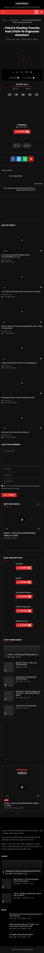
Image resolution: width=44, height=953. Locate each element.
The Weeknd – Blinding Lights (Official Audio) (26, 678)
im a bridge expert (15, 176)
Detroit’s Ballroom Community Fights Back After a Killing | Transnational (22, 327)
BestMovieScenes (22, 621)
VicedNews (22, 125)
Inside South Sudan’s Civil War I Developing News (19, 363)
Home (5, 20)
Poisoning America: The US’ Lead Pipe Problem (18, 398)
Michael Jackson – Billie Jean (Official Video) (26, 664)
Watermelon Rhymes (23, 592)
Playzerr (8, 538)
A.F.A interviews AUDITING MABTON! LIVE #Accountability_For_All (16, 256)
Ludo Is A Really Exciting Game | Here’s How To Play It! (27, 894)
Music (6, 800)
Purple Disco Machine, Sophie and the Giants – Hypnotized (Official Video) (28, 693)
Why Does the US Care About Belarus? (15, 432)
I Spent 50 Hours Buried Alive (26, 706)
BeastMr (19, 578)
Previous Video (7, 170)
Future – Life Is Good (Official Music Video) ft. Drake (20, 534)
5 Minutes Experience (23, 607)
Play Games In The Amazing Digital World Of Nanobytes (26, 880)
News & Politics (14, 20)
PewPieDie (19, 564)
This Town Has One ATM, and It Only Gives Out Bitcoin (21, 292)
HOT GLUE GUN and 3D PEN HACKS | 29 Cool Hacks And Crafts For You (19, 189)
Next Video (38, 184)
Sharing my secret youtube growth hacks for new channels (22, 7)
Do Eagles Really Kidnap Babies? (21, 935)
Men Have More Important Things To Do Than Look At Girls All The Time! (24, 925)
